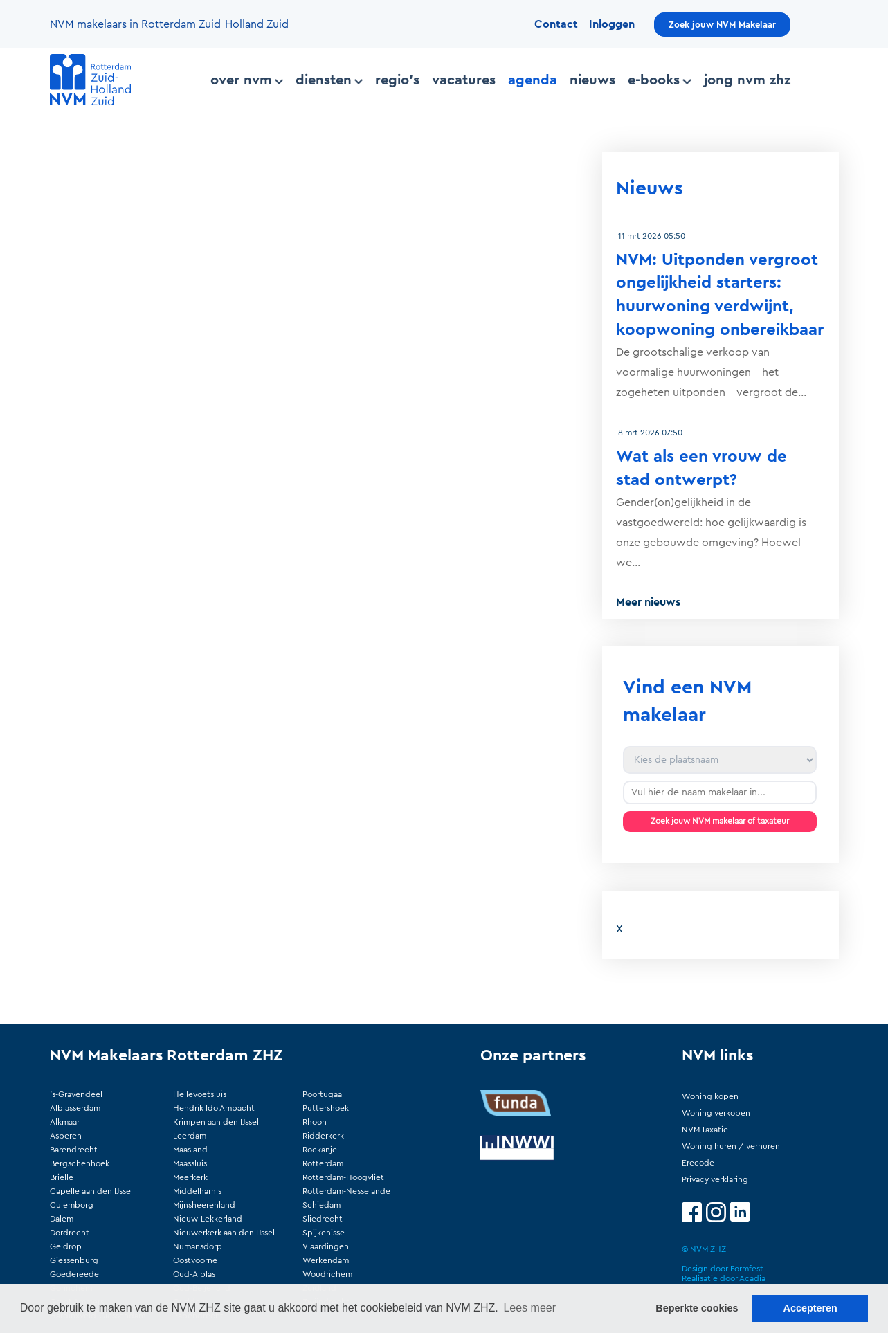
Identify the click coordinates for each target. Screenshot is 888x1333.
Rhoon (314, 1122)
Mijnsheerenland (204, 1205)
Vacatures (464, 80)
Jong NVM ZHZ (747, 80)
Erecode (698, 1163)
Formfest (746, 1268)
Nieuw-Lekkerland (207, 1219)
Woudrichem (327, 1274)
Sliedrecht (322, 1219)
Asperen (66, 1136)
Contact (556, 24)
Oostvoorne (195, 1260)
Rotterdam (322, 1163)
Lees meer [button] (529, 1308)
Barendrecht (74, 1149)
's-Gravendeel (76, 1094)
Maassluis (190, 1163)
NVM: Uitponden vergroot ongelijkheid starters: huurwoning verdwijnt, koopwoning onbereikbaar (720, 295)
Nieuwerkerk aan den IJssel (224, 1232)
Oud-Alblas (194, 1274)
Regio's (397, 80)
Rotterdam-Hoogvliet (343, 1177)
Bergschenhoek (79, 1163)
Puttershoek (325, 1108)
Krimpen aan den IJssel (216, 1122)
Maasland (190, 1149)
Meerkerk (190, 1177)
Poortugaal (323, 1094)
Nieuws (592, 80)
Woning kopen (710, 1096)
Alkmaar (65, 1122)
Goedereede (74, 1274)
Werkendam (325, 1260)
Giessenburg (74, 1260)
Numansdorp (197, 1246)
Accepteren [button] (810, 1308)
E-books (659, 80)
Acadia (752, 1278)
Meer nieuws (648, 602)
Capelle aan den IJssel (91, 1191)
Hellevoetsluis (199, 1094)
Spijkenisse (323, 1232)
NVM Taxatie (705, 1129)
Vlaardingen (325, 1246)
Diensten (329, 80)
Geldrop (66, 1246)
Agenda (532, 80)
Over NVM (246, 80)
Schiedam (321, 1205)
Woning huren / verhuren (731, 1146)
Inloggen (612, 24)
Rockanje (319, 1149)
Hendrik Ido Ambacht (214, 1108)
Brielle (61, 1177)
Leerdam (189, 1136)
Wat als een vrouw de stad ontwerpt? (701, 468)
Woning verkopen (716, 1113)
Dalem (61, 1219)
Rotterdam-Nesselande (346, 1191)
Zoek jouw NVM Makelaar (722, 24)
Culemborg (71, 1205)
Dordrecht (69, 1232)
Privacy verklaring (715, 1179)
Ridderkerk (323, 1136)
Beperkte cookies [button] (696, 1308)
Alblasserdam (75, 1108)
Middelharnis (197, 1191)
